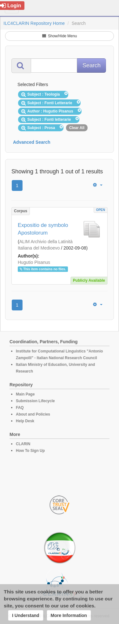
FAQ (20, 407)
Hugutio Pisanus (34, 262)
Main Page (25, 394)
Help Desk (25, 421)
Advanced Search (31, 142)
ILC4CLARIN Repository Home (34, 23)
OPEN (100, 210)
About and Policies (33, 414)
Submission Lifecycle (35, 401)
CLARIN (23, 444)
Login (10, 5)
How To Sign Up (30, 450)
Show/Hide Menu (59, 36)
